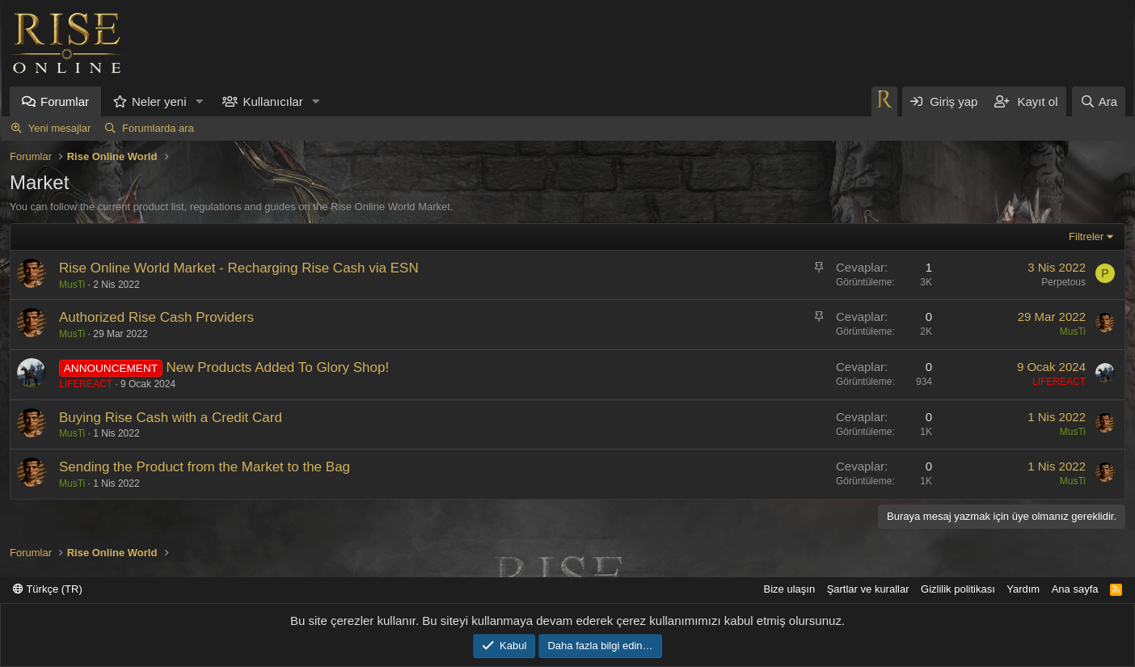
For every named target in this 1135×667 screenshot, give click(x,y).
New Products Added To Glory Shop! (278, 367)
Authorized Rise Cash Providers (156, 317)
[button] (199, 101)
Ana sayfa (1075, 589)
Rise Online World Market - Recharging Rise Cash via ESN (239, 268)
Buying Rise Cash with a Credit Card (170, 417)
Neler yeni (159, 101)
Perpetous (1063, 282)
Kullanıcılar (272, 101)
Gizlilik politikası (958, 589)
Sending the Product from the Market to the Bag (204, 467)
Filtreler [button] (1086, 236)
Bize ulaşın (790, 589)
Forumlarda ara (158, 128)
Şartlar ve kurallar (868, 589)
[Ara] (1098, 101)
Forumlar (64, 101)
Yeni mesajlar (59, 128)
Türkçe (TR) (47, 589)
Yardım (1023, 589)
